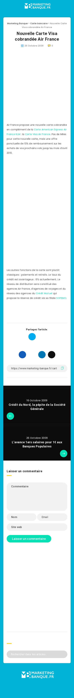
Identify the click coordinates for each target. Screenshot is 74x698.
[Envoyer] (63, 654)
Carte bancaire (39, 23)
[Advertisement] (31, 87)
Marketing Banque (17, 23)
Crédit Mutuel (44, 293)
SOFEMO (61, 298)
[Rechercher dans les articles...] (37, 654)
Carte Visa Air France (37, 134)
